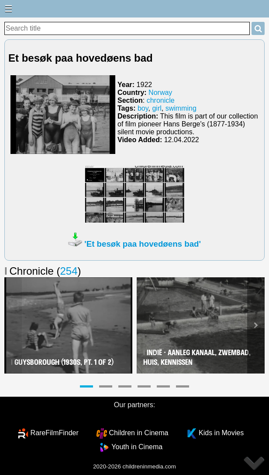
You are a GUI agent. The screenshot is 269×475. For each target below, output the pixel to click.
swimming (181, 108)
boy (143, 108)
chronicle (161, 100)
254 (69, 271)
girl (156, 108)
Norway (160, 92)
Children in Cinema (138, 433)
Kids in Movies (221, 433)
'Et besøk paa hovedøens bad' (142, 243)
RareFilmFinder (55, 433)
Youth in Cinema (136, 447)
